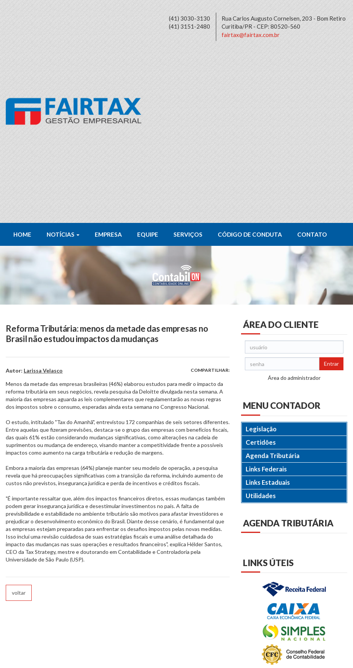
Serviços (187, 63)
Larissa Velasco (43, 199)
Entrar (331, 192)
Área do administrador (294, 206)
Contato (312, 63)
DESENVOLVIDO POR (298, 658)
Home (22, 63)
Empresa (108, 63)
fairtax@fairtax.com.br (251, 34)
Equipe (147, 63)
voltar (19, 421)
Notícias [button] (63, 63)
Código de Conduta (250, 63)
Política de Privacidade (59, 658)
